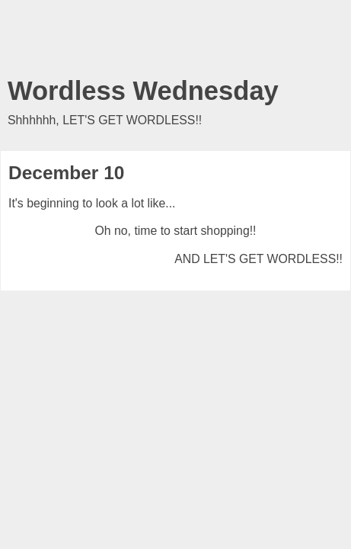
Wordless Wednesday (143, 90)
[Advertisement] (176, 42)
